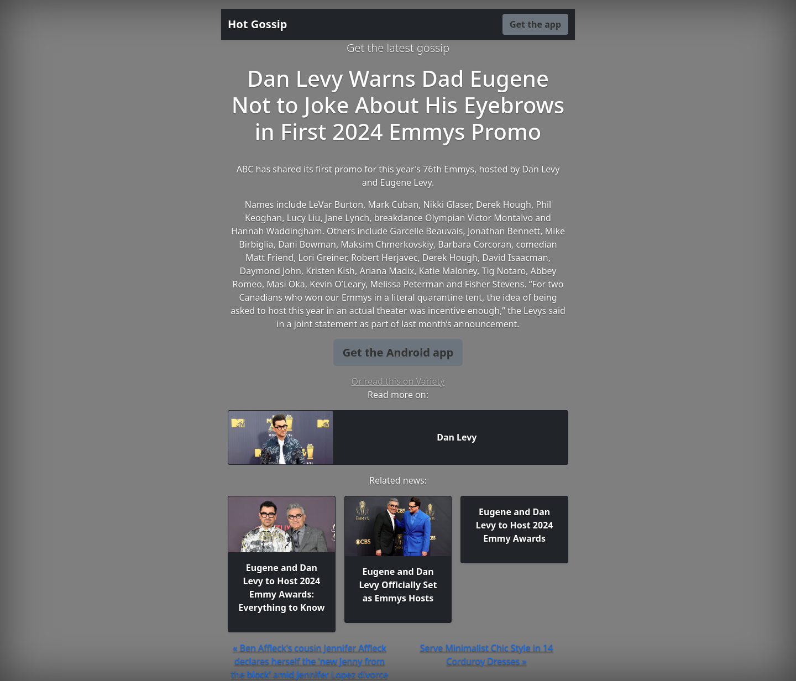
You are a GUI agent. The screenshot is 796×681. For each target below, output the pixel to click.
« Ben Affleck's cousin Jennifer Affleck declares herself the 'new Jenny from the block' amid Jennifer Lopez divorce (309, 661)
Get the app (535, 24)
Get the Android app (398, 352)
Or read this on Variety (398, 381)
